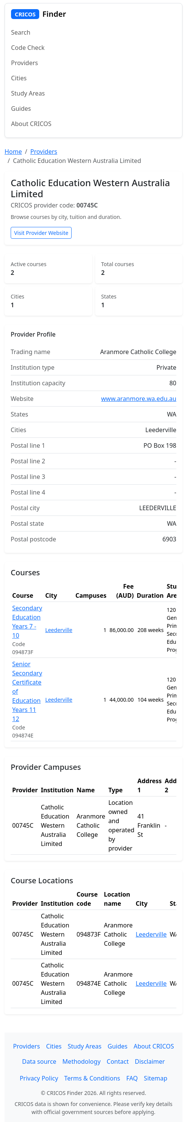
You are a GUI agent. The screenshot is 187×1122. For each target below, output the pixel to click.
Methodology (81, 1061)
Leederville (58, 630)
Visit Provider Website (41, 232)
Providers (24, 63)
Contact (118, 1061)
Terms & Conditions (92, 1078)
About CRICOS (31, 124)
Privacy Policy (39, 1078)
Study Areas (28, 93)
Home (13, 151)
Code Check (28, 47)
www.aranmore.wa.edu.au (139, 398)
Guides (21, 108)
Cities (19, 78)
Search (20, 32)
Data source (39, 1061)
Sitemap (156, 1078)
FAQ (131, 1078)
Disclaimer (150, 1061)
